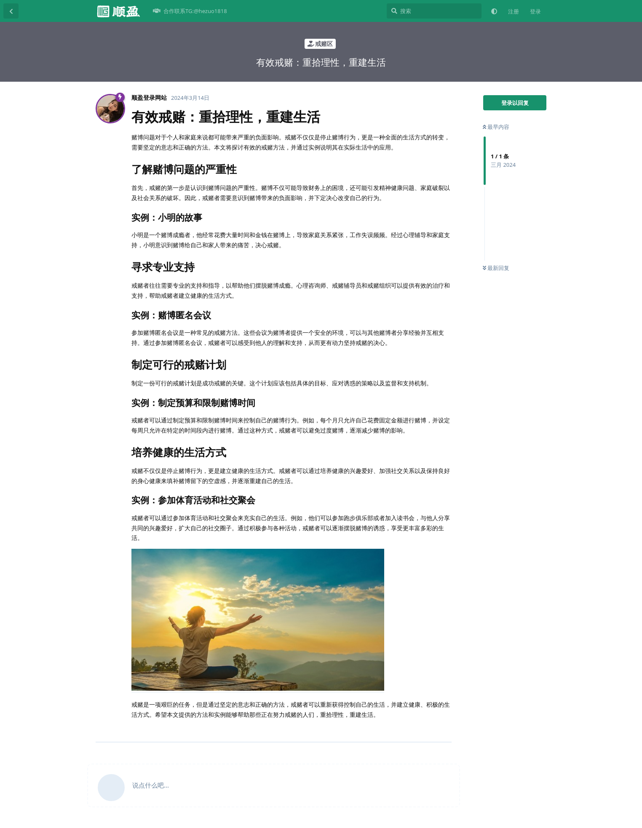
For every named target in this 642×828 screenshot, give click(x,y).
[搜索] (434, 11)
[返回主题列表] (11, 11)
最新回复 (496, 268)
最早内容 (496, 127)
